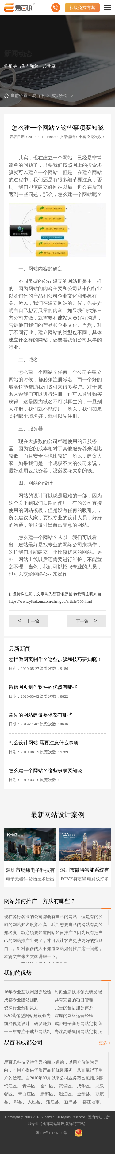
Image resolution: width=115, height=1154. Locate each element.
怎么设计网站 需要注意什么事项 (44, 742)
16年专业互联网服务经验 (27, 992)
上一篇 (28, 620)
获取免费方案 (82, 7)
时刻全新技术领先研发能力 (78, 993)
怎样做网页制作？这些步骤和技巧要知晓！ (55, 659)
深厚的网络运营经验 (74, 1015)
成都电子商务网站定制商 (78, 1023)
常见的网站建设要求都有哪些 (40, 715)
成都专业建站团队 (21, 1000)
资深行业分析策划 (21, 1008)
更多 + (105, 1043)
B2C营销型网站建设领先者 (27, 1016)
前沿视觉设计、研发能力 (27, 1023)
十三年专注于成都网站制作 (27, 1032)
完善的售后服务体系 (74, 1008)
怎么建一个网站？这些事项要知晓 (45, 770)
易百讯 (38, 95)
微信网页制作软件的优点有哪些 (43, 687)
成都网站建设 (53, 1124)
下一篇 (86, 620)
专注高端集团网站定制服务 (78, 1032)
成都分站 (60, 95)
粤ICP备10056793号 (51, 1133)
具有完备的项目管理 (74, 1000)
